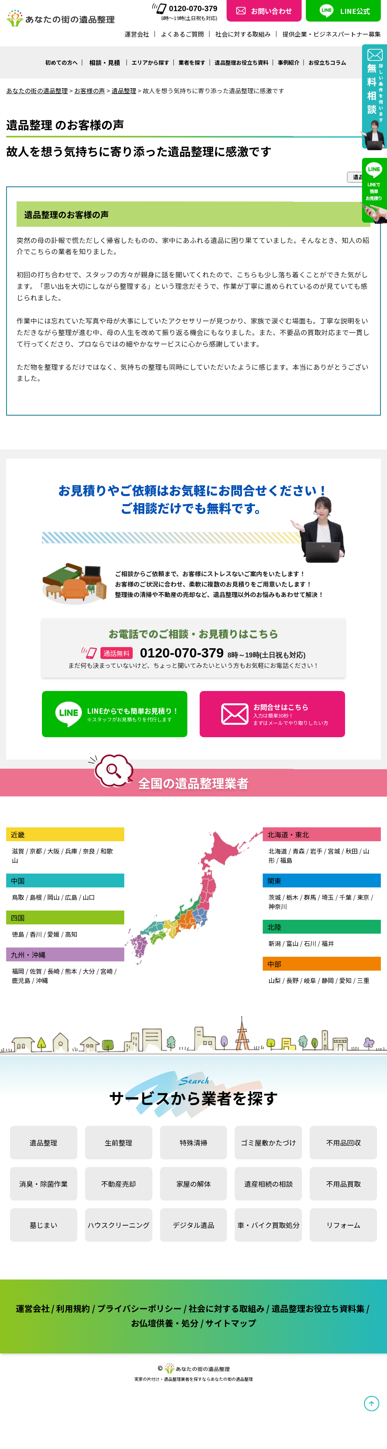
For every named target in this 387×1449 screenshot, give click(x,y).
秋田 (351, 850)
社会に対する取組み (243, 34)
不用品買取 (343, 1184)
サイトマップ (230, 1323)
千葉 (345, 897)
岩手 (316, 850)
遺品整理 (43, 1142)
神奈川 (278, 906)
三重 (363, 980)
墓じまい (43, 1225)
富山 (292, 943)
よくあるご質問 (182, 34)
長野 (292, 980)
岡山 (53, 897)
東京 (363, 897)
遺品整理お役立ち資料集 (318, 1308)
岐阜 (310, 980)
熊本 (71, 971)
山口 (89, 897)
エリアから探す (150, 62)
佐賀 (36, 971)
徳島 (18, 934)
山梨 (275, 980)
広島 (71, 897)
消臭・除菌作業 (43, 1184)
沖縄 (42, 980)
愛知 (345, 980)
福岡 (18, 971)
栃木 (292, 897)
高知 (71, 934)
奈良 (89, 850)
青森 (298, 850)
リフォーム (343, 1225)
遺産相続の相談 (268, 1184)
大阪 (53, 850)
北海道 (278, 850)
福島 (286, 860)
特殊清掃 (193, 1142)
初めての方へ (61, 62)
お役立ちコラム (327, 62)
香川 (36, 934)
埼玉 (328, 897)
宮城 (334, 850)
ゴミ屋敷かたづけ (268, 1142)
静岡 (328, 980)
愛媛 (53, 934)
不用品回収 (343, 1142)
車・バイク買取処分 (268, 1225)
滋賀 (18, 850)
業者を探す (191, 62)
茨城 (275, 897)
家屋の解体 (193, 1184)
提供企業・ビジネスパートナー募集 (331, 34)
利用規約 (73, 1308)
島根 (36, 897)
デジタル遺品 (193, 1225)
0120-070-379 (184, 8)
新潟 (275, 943)
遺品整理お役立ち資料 (242, 62)
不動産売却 (118, 1184)
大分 (89, 971)
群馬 (310, 897)
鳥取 (18, 897)
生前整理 (118, 1142)
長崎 (53, 971)
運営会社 (137, 34)
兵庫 (71, 850)
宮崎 (106, 971)
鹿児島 (21, 980)
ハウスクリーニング (118, 1225)
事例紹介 (288, 62)
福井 (328, 943)
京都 (36, 850)
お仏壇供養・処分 (165, 1323)
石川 (310, 943)
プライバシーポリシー (139, 1308)
